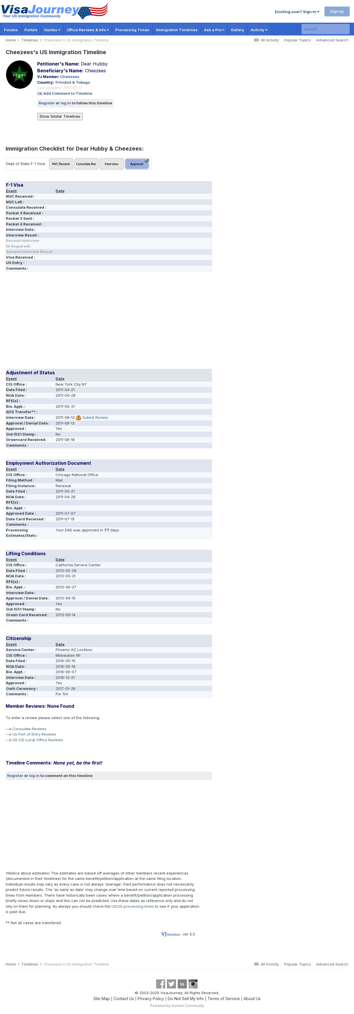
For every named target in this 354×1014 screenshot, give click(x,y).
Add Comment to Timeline (67, 93)
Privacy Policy (151, 998)
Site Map (101, 998)
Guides (52, 30)
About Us (252, 998)
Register (47, 103)
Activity (259, 30)
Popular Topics (297, 40)
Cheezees (69, 76)
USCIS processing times (133, 906)
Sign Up (337, 11)
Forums (11, 30)
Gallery (237, 30)
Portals (30, 30)
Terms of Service (224, 998)
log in (65, 103)
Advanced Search (332, 40)
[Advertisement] (109, 322)
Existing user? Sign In (297, 11)
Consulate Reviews (29, 728)
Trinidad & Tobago (72, 82)
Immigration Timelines (177, 30)
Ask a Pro (214, 30)
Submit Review (95, 417)
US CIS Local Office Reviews (37, 740)
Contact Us (124, 998)
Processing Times (132, 30)
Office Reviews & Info (88, 30)
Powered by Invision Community (177, 1006)
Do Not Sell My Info (186, 998)
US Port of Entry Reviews (34, 734)
